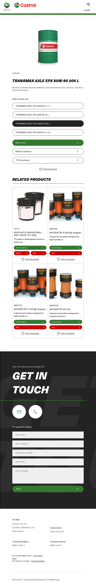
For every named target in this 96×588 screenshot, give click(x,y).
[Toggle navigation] (88, 4)
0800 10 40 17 (18, 545)
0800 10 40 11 (56, 545)
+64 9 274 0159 (57, 532)
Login (87, 10)
